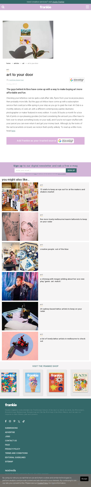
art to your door (33, 63)
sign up (71, 170)
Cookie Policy (42, 483)
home (8, 63)
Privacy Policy (12, 449)
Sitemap (9, 461)
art (23, 63)
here (13, 131)
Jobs (7, 436)
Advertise (10, 432)
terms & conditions (62, 173)
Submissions (11, 428)
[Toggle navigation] (87, 7)
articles (16, 63)
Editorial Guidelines (15, 457)
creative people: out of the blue (54, 249)
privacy (35, 173)
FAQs (7, 445)
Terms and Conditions (16, 453)
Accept (84, 479)
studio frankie (58, 2)
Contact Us (11, 441)
